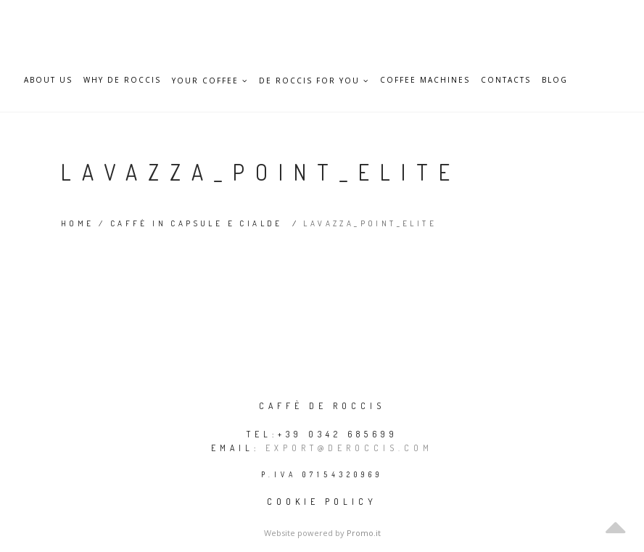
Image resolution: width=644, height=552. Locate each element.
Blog (555, 80)
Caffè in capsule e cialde (196, 223)
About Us (48, 80)
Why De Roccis (122, 80)
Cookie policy (322, 501)
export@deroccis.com (349, 447)
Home (77, 223)
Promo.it (364, 532)
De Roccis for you (314, 80)
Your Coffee (210, 80)
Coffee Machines (425, 80)
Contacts (506, 80)
